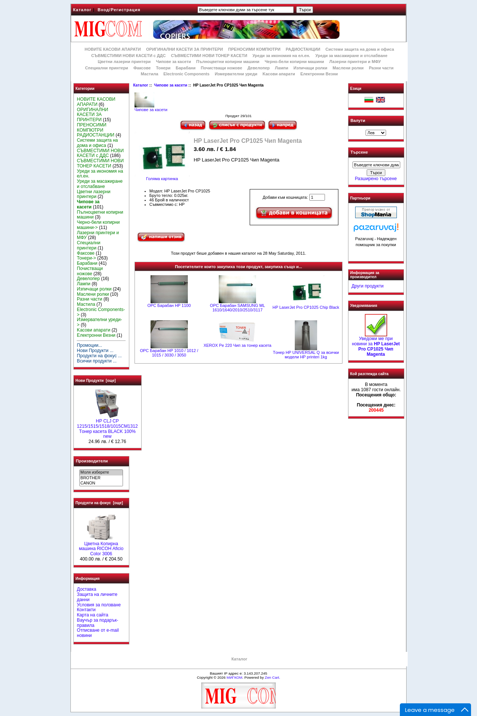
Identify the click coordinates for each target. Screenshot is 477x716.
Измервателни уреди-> (99, 322)
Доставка (86, 589)
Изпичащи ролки (311, 68)
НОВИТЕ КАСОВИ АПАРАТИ (113, 49)
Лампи (281, 68)
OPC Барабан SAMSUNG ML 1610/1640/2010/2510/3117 (237, 307)
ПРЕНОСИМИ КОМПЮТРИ (254, 49)
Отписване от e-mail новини (98, 633)
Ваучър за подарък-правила (97, 623)
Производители (92, 461)
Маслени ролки (347, 68)
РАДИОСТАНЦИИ (303, 49)
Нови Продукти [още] (96, 381)
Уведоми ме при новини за (376, 344)
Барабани (186, 68)
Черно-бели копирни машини (294, 61)
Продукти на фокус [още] (99, 503)
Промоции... (89, 345)
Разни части (381, 68)
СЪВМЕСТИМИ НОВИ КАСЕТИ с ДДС (128, 55)
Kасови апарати (279, 74)
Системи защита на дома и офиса (359, 49)
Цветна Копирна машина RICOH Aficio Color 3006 (101, 547)
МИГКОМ (234, 677)
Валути (358, 120)
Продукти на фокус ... (99, 355)
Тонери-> (86, 258)
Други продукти (367, 286)
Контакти (86, 609)
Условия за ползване (99, 604)
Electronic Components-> (101, 312)
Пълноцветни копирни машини (227, 61)
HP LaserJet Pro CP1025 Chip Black (305, 307)
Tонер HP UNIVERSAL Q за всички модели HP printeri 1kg (306, 354)
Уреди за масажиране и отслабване (351, 55)
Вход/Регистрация (119, 9)
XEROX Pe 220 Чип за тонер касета (237, 345)
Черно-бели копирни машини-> (98, 225)
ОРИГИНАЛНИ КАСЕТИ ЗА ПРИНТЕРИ (184, 49)
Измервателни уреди (236, 74)
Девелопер (258, 68)
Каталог (82, 9)
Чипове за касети (170, 85)
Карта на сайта (92, 615)
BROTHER (101, 478)
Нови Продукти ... (95, 350)
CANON (101, 483)
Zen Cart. (272, 677)
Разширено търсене (376, 178)
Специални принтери (106, 68)
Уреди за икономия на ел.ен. (281, 55)
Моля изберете (101, 472)
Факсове (142, 68)
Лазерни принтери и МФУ (355, 61)
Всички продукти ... (97, 361)
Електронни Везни (319, 74)
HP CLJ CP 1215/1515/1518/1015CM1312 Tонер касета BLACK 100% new (107, 427)
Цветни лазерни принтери (124, 61)
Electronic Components (186, 74)
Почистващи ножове (221, 68)
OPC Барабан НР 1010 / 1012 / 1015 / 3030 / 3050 (169, 352)
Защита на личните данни (97, 597)
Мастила (149, 74)
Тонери (163, 68)
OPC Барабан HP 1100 (168, 305)
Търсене (359, 152)
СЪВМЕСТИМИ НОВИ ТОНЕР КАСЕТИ (209, 55)
